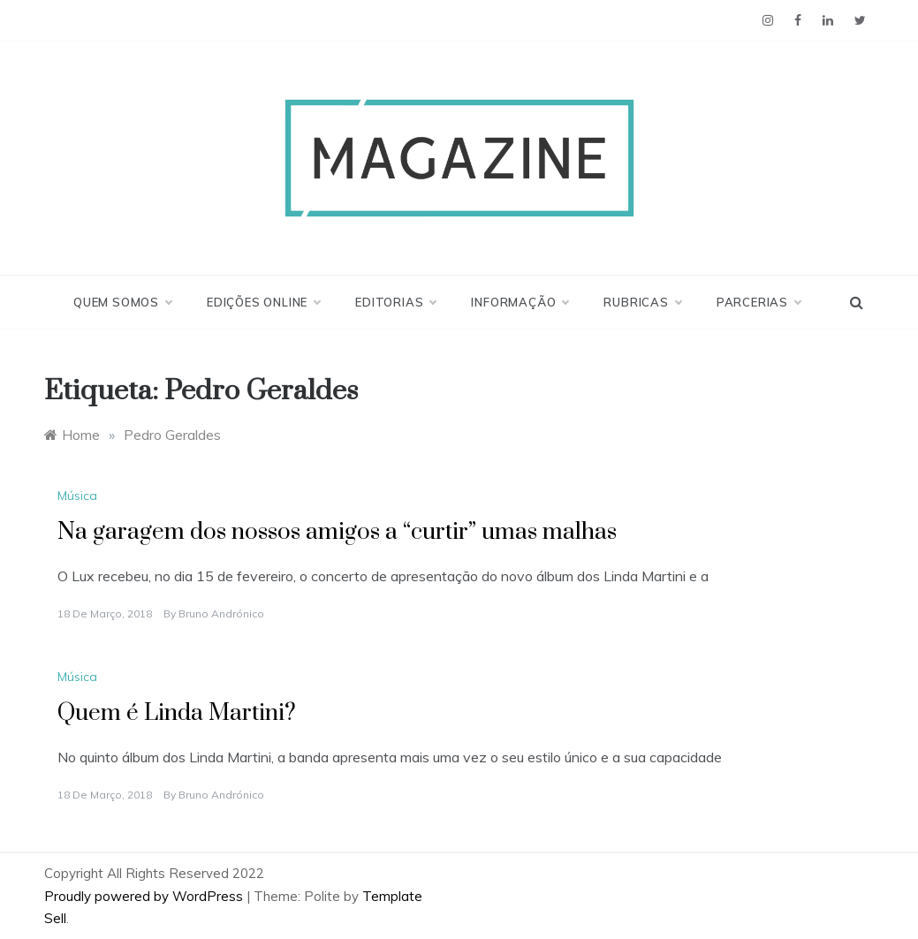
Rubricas (641, 302)
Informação (519, 302)
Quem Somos (122, 302)
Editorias (395, 302)
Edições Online (263, 302)
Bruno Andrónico (221, 613)
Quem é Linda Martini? (176, 713)
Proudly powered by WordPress (145, 896)
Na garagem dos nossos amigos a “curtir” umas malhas (337, 532)
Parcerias (758, 302)
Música (77, 496)
